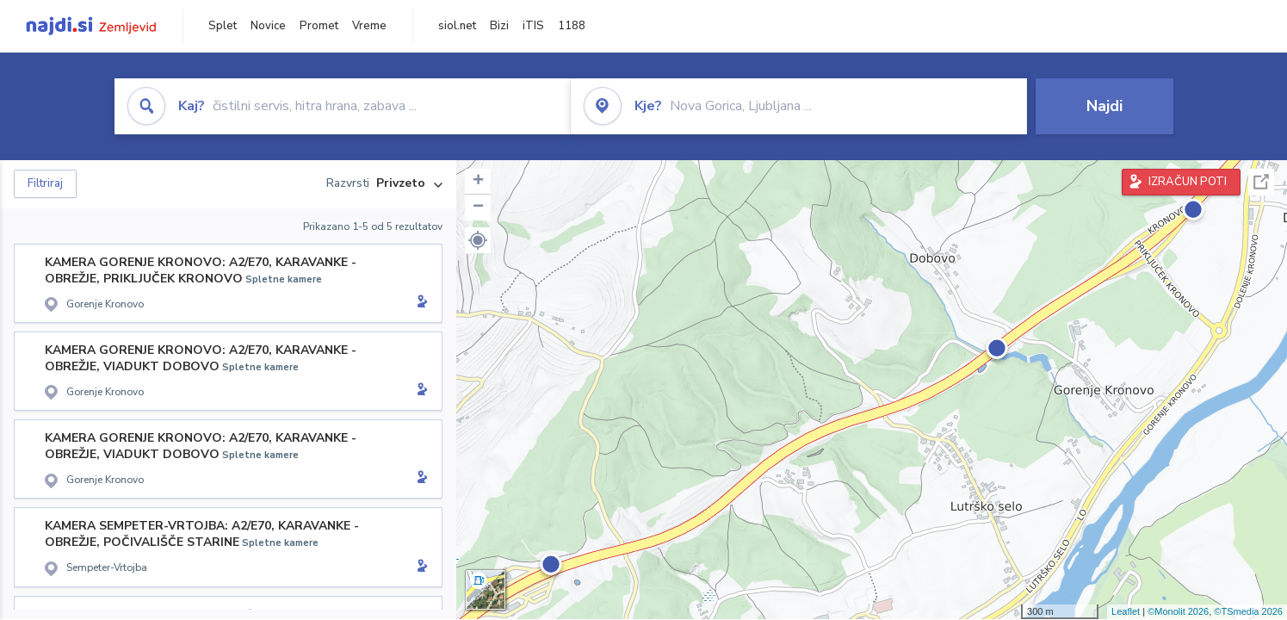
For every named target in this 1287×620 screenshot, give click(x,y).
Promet (319, 26)
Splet (222, 26)
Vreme (369, 26)
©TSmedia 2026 (1248, 611)
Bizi (499, 26)
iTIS (533, 26)
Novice (268, 26)
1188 (571, 26)
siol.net (457, 26)
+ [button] (478, 182)
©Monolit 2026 (1178, 611)
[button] (478, 240)
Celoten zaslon (1261, 182)
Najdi (1104, 106)
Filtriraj (45, 183)
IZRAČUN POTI (1187, 181)
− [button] (478, 207)
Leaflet (1125, 611)
